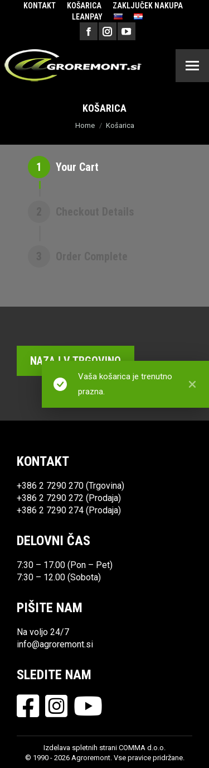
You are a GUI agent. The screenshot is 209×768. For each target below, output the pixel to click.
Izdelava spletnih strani (80, 747)
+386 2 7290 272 (50, 498)
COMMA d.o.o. (142, 747)
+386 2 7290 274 (50, 510)
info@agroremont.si (55, 644)
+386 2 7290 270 (50, 485)
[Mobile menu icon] (192, 65)
